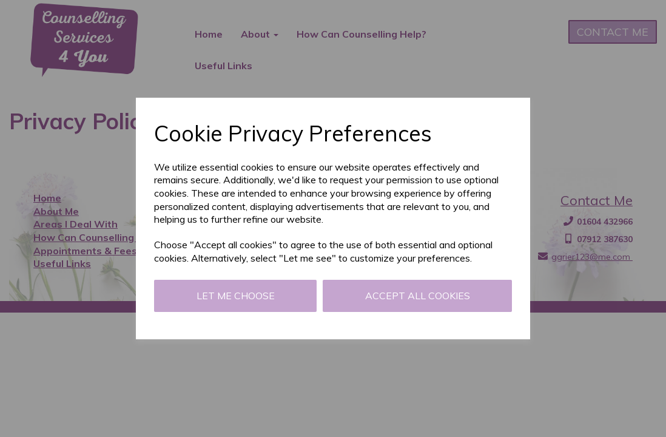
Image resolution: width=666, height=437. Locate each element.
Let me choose (236, 296)
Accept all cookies (417, 296)
